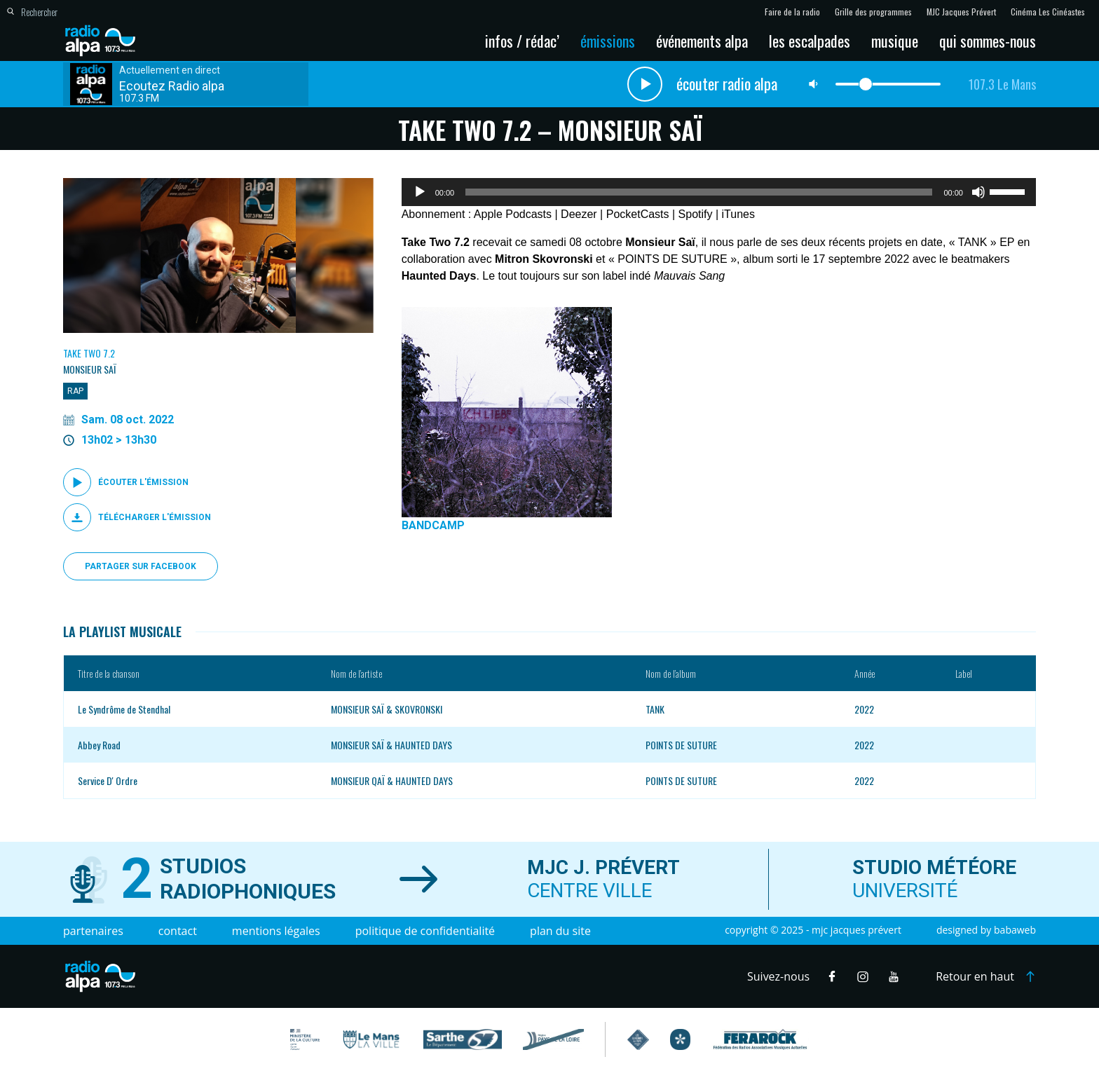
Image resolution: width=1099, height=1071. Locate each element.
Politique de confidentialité (425, 931)
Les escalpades (809, 40)
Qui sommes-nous (987, 40)
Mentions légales (276, 931)
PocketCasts (637, 214)
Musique (894, 40)
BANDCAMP (433, 525)
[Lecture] (420, 192)
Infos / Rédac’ (522, 40)
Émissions (607, 40)
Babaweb (1015, 929)
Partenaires (93, 931)
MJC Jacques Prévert (961, 12)
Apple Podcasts (513, 214)
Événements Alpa (702, 40)
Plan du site (560, 931)
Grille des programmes (873, 12)
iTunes (738, 214)
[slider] (698, 192)
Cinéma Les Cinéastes (1048, 12)
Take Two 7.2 (89, 353)
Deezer (579, 214)
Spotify (695, 214)
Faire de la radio (792, 12)
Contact (177, 931)
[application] (719, 192)
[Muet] (978, 192)
